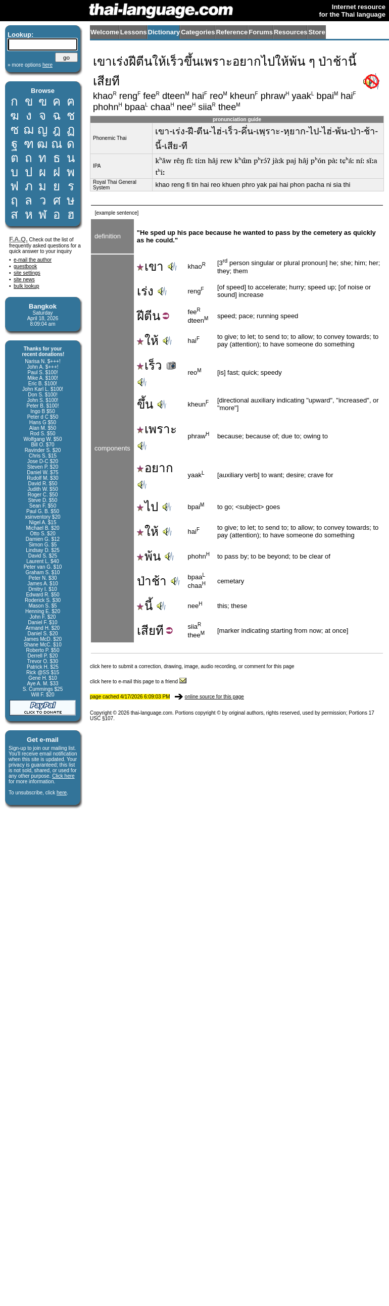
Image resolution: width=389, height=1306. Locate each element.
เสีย (146, 630)
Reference (232, 32)
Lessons (133, 32)
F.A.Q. (18, 239)
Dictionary (164, 32)
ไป (147, 507)
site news (24, 279)
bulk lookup (26, 286)
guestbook (25, 266)
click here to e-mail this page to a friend (138, 681)
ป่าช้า (152, 581)
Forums (261, 32)
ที (160, 630)
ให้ (148, 340)
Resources (290, 32)
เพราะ (157, 429)
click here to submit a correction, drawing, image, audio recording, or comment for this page (192, 666)
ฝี (140, 316)
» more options (30, 65)
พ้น (149, 556)
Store (316, 32)
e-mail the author (33, 260)
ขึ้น (145, 404)
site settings (27, 273)
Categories (198, 32)
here (62, 792)
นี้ (145, 606)
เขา (150, 266)
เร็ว (157, 365)
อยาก (155, 468)
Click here (63, 776)
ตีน (152, 316)
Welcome (104, 32)
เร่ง (145, 291)
